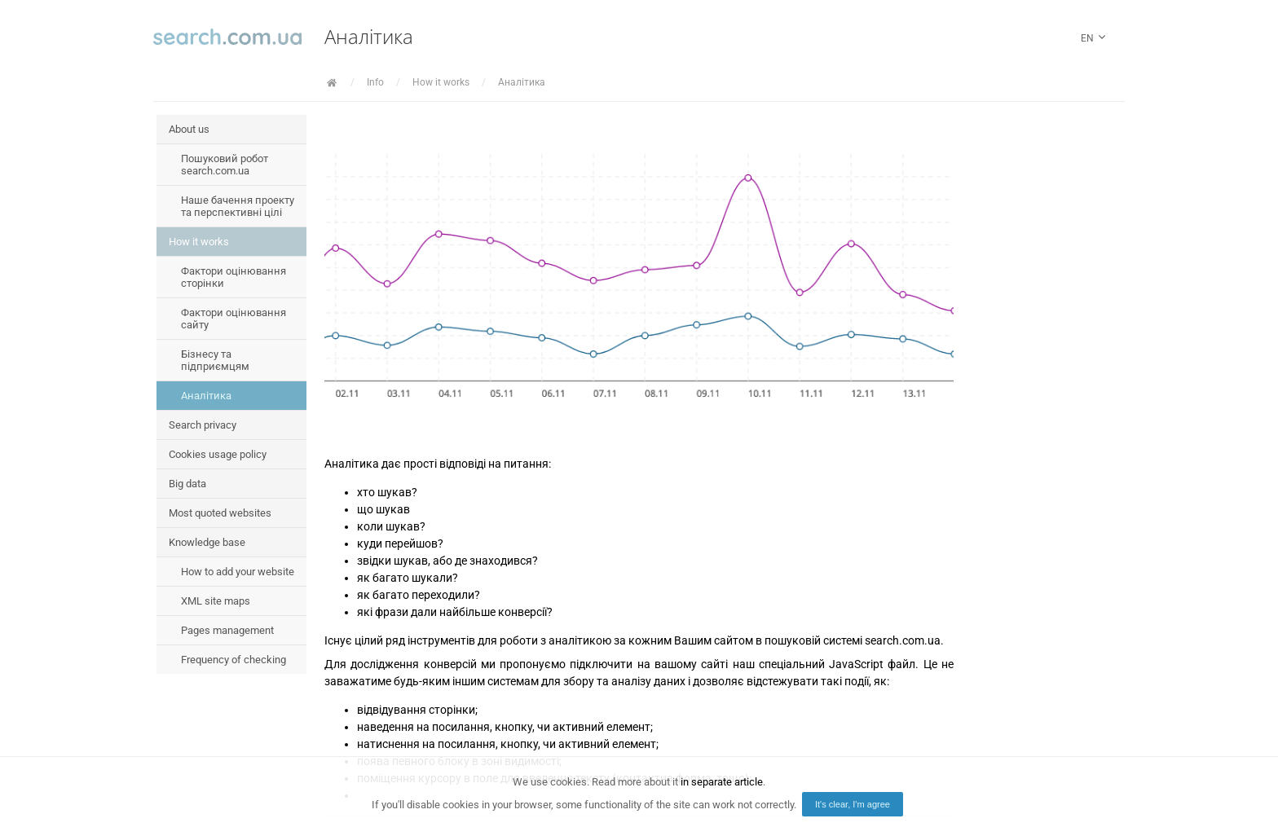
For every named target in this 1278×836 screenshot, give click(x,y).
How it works (440, 82)
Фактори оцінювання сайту (233, 318)
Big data (187, 483)
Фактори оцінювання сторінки (233, 277)
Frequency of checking (233, 659)
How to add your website (237, 571)
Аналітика (521, 82)
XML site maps (215, 601)
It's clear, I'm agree (852, 804)
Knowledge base (207, 542)
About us (189, 129)
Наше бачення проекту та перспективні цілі (237, 206)
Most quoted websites (220, 513)
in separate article (722, 782)
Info (375, 82)
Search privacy (202, 425)
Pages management (227, 630)
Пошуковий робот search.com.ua (224, 164)
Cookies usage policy (218, 454)
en (1094, 39)
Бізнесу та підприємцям (215, 360)
